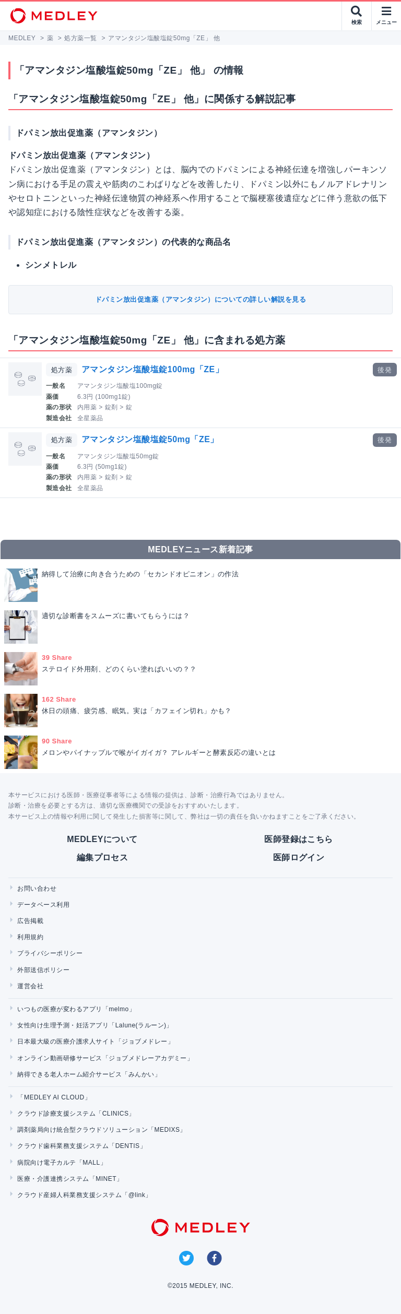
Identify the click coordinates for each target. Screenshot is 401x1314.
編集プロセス (102, 857)
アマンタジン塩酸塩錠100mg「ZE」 (152, 369)
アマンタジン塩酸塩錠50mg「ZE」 (150, 439)
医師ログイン (299, 857)
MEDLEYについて (102, 839)
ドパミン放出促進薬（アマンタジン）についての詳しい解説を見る (200, 299)
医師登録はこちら (298, 839)
